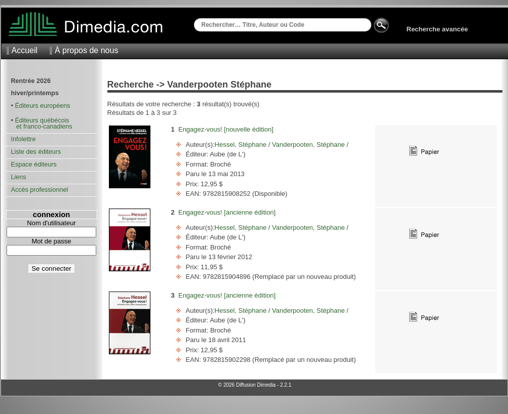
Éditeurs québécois (42, 120)
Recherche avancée (437, 29)
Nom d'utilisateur (51, 223)
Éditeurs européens (42, 105)
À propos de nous (86, 50)
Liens (18, 177)
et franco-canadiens (41, 126)
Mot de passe (51, 241)
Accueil (25, 50)
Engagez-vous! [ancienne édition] (227, 212)
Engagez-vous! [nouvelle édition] (225, 129)
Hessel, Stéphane (241, 144)
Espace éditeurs (34, 164)
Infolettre (23, 139)
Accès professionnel (39, 189)
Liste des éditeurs (36, 151)
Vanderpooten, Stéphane (308, 144)
